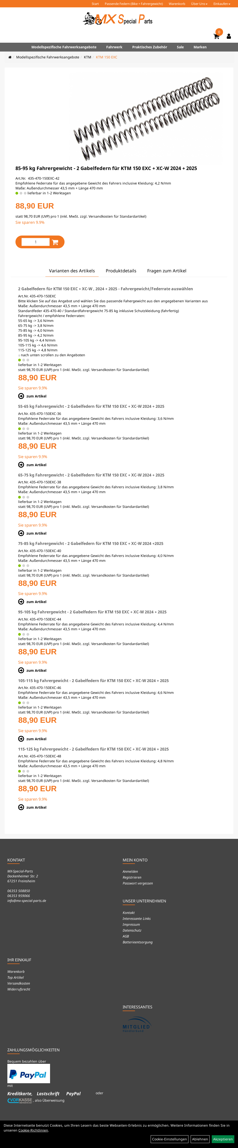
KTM (87, 57)
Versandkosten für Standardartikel (117, 216)
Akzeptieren (223, 1139)
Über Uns (199, 3)
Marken (200, 47)
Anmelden (130, 871)
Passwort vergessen (138, 883)
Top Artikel (15, 977)
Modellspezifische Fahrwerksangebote (63, 47)
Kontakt (129, 912)
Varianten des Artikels (72, 271)
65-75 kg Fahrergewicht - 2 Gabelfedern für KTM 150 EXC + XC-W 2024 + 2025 (91, 475)
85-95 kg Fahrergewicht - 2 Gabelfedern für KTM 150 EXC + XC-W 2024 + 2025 (106, 168)
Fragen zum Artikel (166, 271)
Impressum (131, 924)
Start (95, 3)
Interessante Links (137, 918)
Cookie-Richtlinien (33, 1130)
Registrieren (132, 877)
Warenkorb (177, 3)
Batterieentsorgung (138, 942)
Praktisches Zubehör (149, 47)
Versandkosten (18, 983)
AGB (126, 936)
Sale (180, 47)
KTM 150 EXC (106, 57)
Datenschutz (132, 930)
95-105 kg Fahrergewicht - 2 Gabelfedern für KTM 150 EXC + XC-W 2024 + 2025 (92, 612)
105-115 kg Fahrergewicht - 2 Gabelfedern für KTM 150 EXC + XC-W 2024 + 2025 (93, 680)
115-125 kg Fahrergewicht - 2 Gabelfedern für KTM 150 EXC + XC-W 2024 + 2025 (93, 749)
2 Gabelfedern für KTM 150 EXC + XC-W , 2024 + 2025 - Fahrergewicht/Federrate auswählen (105, 288)
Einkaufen (221, 3)
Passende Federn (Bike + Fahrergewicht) (134, 3)
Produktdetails (121, 271)
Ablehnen (200, 1139)
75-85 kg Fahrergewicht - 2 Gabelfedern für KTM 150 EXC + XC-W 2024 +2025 (90, 543)
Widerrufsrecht (18, 989)
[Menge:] (36, 242)
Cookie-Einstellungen (169, 1139)
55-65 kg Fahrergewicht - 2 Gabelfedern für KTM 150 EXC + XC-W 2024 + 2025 (91, 406)
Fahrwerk (114, 47)
